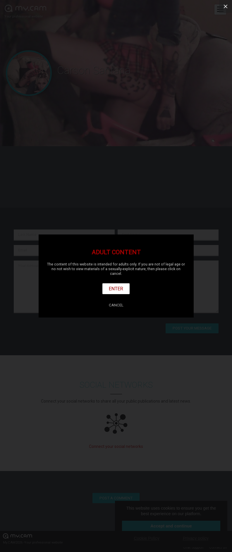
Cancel (116, 305)
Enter (116, 288)
